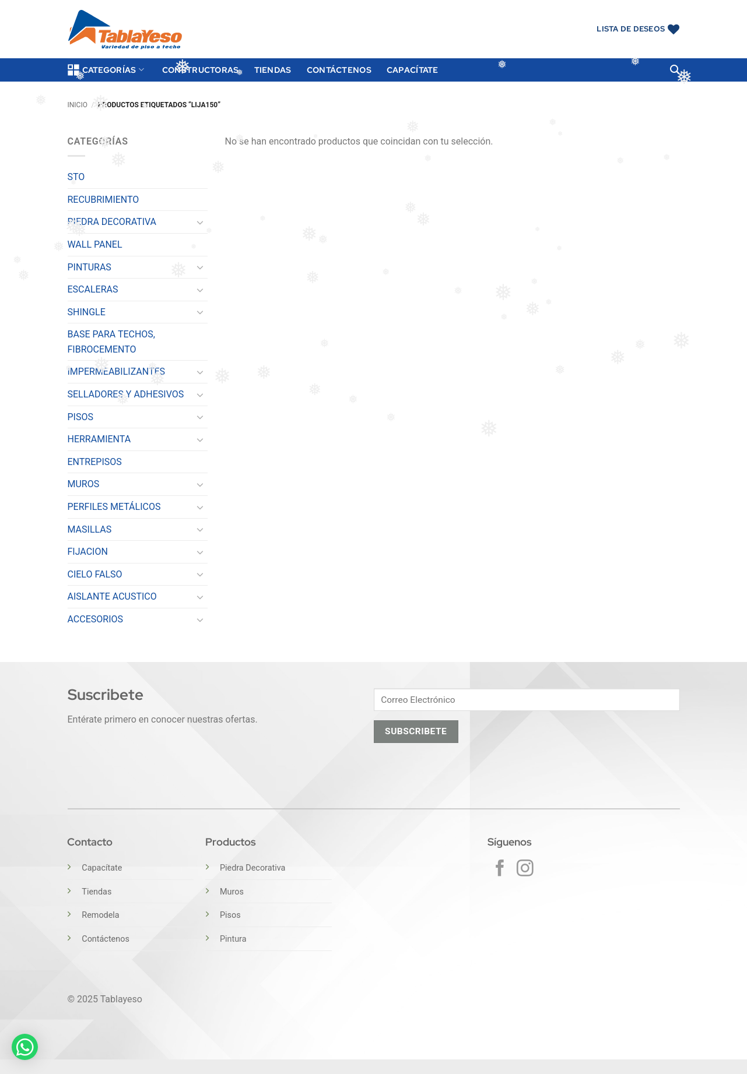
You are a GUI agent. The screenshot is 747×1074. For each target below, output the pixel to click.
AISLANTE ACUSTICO (112, 596)
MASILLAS (90, 529)
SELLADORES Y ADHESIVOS (126, 394)
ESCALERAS (93, 289)
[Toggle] (201, 222)
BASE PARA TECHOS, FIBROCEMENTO (112, 342)
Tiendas (273, 69)
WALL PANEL (95, 244)
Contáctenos (339, 69)
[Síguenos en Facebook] (500, 869)
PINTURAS (89, 267)
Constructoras (200, 69)
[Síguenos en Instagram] (525, 869)
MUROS (84, 484)
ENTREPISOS (95, 461)
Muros (232, 892)
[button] (674, 69)
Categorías (106, 70)
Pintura (233, 939)
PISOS (80, 416)
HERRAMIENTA (99, 439)
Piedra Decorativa (252, 868)
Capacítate (413, 69)
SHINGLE (87, 312)
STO (76, 176)
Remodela (100, 915)
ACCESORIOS (96, 619)
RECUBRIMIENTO (103, 199)
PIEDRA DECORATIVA (112, 221)
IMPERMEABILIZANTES (117, 371)
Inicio (77, 105)
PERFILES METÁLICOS (114, 506)
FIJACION (88, 551)
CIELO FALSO (95, 574)
